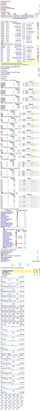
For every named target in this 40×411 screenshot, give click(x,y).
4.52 (17, 308)
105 (21, 405)
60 (12, 405)
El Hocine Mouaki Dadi (7, 224)
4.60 (17, 402)
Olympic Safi (18, 45)
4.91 (5, 402)
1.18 (17, 294)
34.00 (13, 323)
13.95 (13, 303)
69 (20, 395)
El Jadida (29, 50)
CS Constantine (30, 31)
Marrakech (19, 54)
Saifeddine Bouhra (7, 242)
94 (16, 405)
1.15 (1, 380)
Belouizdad (29, 42)
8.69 (1, 371)
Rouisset (19, 33)
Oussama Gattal (5, 216)
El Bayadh (18, 30)
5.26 (1, 395)
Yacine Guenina (5, 220)
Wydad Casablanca (5, 7)
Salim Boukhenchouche (7, 223)
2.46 (13, 337)
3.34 (13, 366)
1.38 (13, 332)
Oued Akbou (18, 35)
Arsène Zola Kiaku (7, 235)
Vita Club (5, 274)
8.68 (21, 402)
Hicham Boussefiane (8, 245)
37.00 (13, 395)
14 (38, 75)
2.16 (17, 279)
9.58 (1, 405)
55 (18, 356)
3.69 (9, 294)
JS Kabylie (3, 4)
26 (38, 71)
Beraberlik (3, 5)
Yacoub (28, 56)
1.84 (7, 356)
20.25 (10, 402)
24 (38, 69)
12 (38, 73)
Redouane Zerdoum (6, 225)
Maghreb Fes (18, 52)
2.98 (1, 318)
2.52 (9, 279)
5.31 (9, 308)
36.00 (17, 395)
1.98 (1, 332)
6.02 (1, 303)
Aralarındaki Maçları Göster (20, 18)
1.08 (1, 366)
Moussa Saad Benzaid (6, 219)
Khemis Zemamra (17, 57)
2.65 (1, 279)
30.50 (21, 323)
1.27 (1, 284)
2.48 (5, 323)
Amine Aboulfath (7, 246)
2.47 (9, 318)
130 (1, 398)
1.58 (13, 390)
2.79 (5, 313)
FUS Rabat (19, 49)
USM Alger (18, 26)
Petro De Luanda (7, 273)
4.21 (1, 313)
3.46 (21, 308)
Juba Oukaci (4, 217)
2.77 (5, 318)
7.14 (1, 385)
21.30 (17, 318)
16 (38, 68)
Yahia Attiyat (6, 236)
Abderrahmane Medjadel (7, 212)
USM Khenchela (17, 23)
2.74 (1, 323)
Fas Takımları (4, 71)
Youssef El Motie (7, 232)
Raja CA (19, 61)
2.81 (13, 380)
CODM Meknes (31, 59)
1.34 (13, 351)
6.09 (1, 308)
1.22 (1, 337)
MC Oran (28, 36)
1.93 (1, 356)
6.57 (13, 313)
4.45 (13, 308)
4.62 (1, 402)
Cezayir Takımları (5, 68)
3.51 (9, 313)
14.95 (2, 289)
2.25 (9, 323)
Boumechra (3, 221)
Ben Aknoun (29, 28)
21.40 (17, 313)
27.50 (10, 405)
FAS (2, 49)
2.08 (1, 351)
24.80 (6, 405)
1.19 (9, 284)
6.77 (1, 294)
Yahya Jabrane (6, 238)
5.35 (1, 327)
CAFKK (3, 45)
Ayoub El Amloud (7, 233)
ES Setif (28, 38)
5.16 (21, 313)
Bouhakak (3, 214)
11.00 (10, 395)
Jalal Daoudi (6, 240)
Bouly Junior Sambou (8, 243)
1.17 (17, 284)
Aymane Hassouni (7, 239)
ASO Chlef (18, 40)
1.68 (1, 390)
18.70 (13, 318)
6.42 (13, 289)
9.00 (1, 347)
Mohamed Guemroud (6, 213)
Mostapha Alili (4, 254)
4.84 (1, 342)
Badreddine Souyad (6, 252)
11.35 (6, 395)
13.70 (21, 318)
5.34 (5, 308)
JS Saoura (28, 25)
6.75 (13, 356)
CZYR (2, 23)
